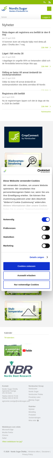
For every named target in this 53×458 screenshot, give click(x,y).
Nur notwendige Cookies (26, 284)
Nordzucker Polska (36, 394)
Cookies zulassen (26, 266)
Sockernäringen (35, 418)
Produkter (32, 415)
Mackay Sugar (34, 400)
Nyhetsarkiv (46, 112)
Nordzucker (33, 389)
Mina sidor (32, 420)
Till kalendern (9, 338)
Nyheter (32, 409)
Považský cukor (35, 397)
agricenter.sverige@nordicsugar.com (16, 401)
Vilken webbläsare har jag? (12, 442)
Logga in (46, 17)
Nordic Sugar (34, 392)
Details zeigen (37, 257)
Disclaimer (46, 452)
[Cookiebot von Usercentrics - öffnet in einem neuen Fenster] (38, 171)
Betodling (32, 412)
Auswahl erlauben (26, 275)
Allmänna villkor (34, 452)
